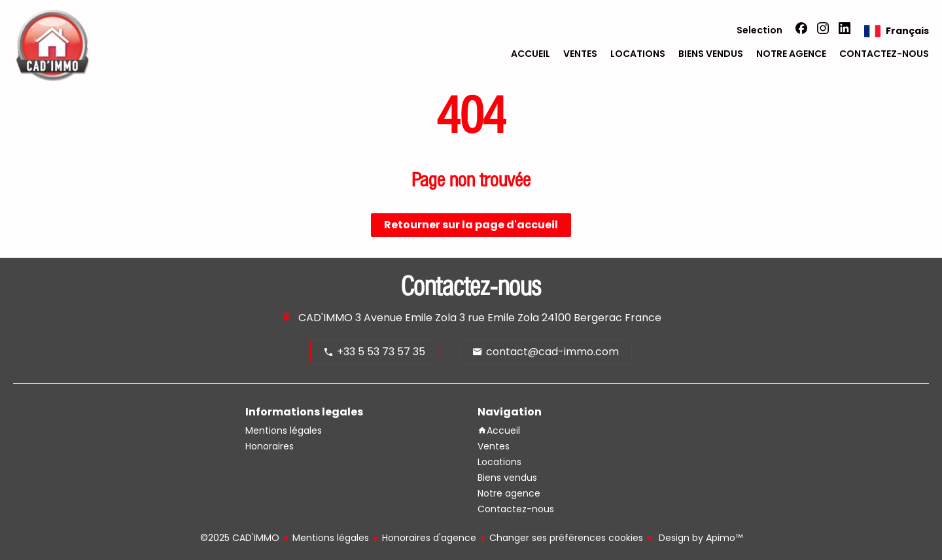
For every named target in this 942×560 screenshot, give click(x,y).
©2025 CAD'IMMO (239, 537)
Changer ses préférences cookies (566, 537)
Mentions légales (330, 537)
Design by (699, 537)
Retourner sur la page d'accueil (471, 224)
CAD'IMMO (325, 317)
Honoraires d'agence (429, 537)
